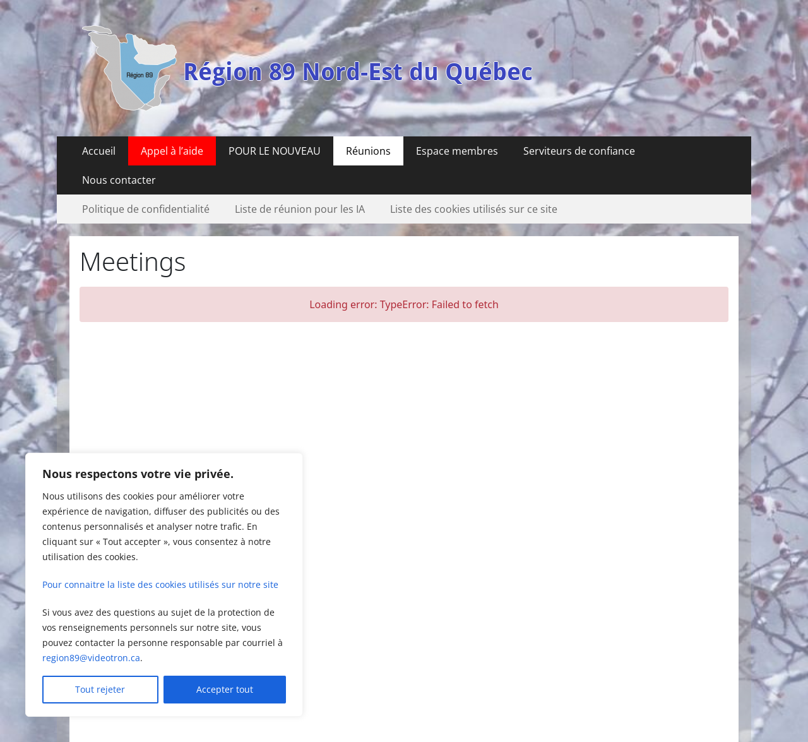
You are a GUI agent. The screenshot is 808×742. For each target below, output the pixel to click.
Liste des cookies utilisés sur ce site (473, 209)
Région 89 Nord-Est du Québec (358, 72)
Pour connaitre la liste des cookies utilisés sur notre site (160, 584)
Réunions (368, 151)
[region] (164, 585)
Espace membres (457, 151)
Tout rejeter (100, 689)
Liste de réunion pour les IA (300, 209)
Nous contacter (119, 180)
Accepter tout (224, 689)
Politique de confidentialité (146, 209)
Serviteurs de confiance (579, 151)
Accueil (99, 151)
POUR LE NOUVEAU (275, 151)
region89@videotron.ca (91, 658)
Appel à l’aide (172, 151)
